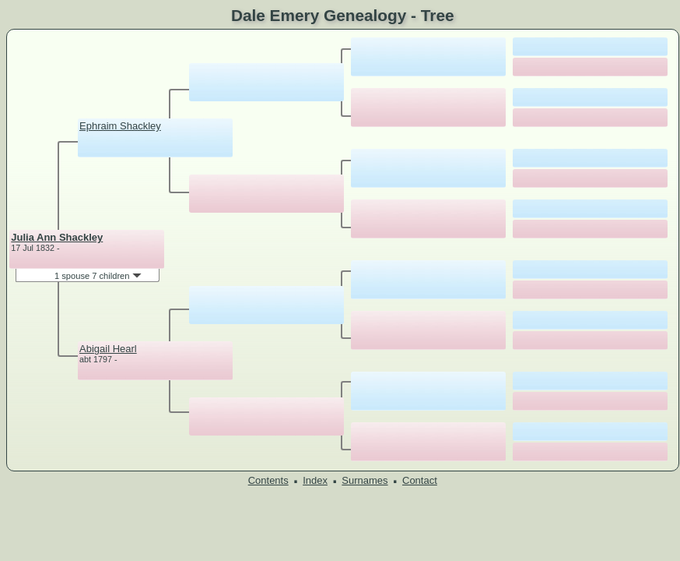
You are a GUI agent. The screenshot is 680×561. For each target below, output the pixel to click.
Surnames (364, 480)
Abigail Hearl (108, 349)
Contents (268, 480)
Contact (419, 480)
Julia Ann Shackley (57, 237)
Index (315, 480)
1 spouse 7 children (98, 275)
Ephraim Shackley (120, 126)
